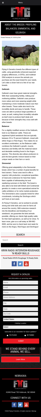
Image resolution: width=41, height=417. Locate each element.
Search (20, 245)
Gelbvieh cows (7, 93)
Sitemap (33, 411)
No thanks (30, 335)
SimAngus (27, 196)
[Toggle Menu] (3, 2)
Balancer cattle (16, 133)
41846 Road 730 (12, 392)
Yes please (13, 335)
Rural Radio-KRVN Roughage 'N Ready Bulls (20, 258)
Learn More (20, 359)
